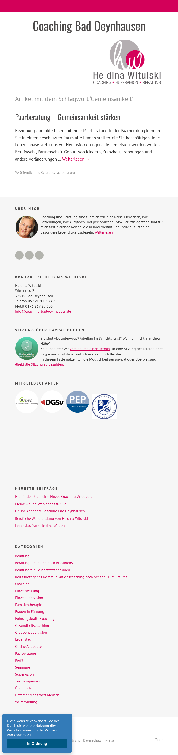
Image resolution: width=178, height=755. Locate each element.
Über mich (23, 688)
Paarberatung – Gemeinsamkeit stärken (67, 116)
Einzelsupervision (29, 597)
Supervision (24, 674)
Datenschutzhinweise (99, 740)
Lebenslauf (23, 639)
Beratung (47, 172)
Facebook (19, 255)
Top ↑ (159, 739)
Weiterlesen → (76, 159)
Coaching (22, 583)
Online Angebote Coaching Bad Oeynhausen (50, 511)
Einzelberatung (27, 590)
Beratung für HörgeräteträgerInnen (42, 570)
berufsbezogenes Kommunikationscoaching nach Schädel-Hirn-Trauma (71, 577)
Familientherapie (28, 604)
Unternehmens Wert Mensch (37, 695)
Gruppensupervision (31, 632)
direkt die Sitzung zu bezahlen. (39, 364)
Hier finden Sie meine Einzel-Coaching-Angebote (53, 496)
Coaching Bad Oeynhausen (89, 25)
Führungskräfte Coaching (35, 618)
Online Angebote (28, 646)
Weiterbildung (26, 702)
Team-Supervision (29, 681)
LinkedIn (29, 255)
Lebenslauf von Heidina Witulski (40, 525)
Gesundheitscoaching (32, 625)
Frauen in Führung (29, 611)
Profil (19, 660)
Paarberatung (65, 172)
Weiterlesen (104, 232)
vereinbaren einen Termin (90, 348)
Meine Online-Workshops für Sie (40, 503)
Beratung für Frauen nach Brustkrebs (44, 562)
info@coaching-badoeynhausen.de (43, 311)
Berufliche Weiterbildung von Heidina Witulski (51, 518)
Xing (39, 255)
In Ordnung (37, 744)
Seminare (22, 667)
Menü (89, 6)
